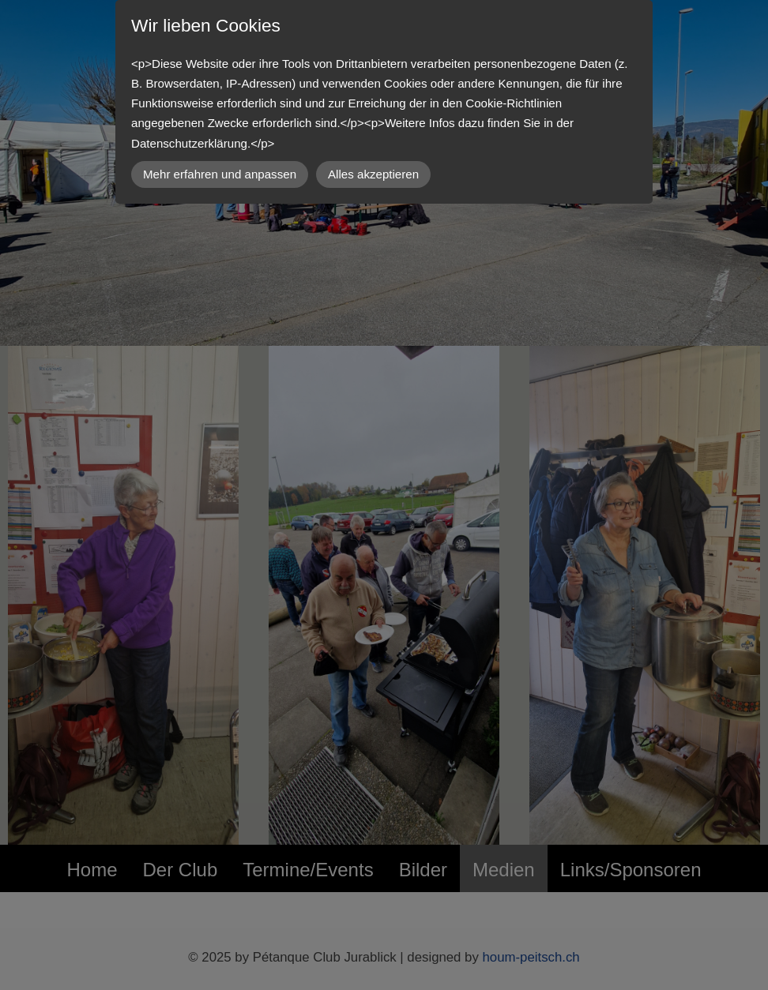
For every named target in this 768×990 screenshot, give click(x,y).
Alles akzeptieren (373, 174)
